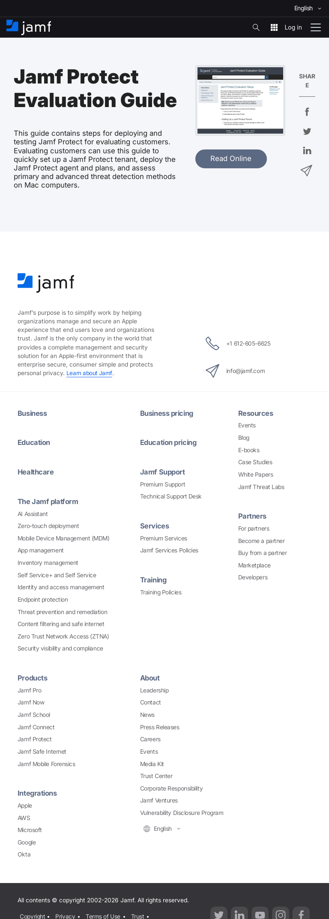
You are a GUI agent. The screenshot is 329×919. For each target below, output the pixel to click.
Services (154, 525)
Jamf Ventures (159, 799)
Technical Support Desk (171, 495)
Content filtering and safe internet (61, 622)
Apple (25, 803)
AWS (24, 815)
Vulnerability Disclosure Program (182, 811)
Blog (243, 437)
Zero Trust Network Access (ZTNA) (63, 635)
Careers (150, 737)
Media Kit (152, 762)
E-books (249, 449)
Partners (252, 515)
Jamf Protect (35, 737)
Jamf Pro (29, 688)
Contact (150, 701)
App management (41, 549)
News (147, 713)
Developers (253, 576)
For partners (253, 527)
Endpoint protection (43, 598)
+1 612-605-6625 (238, 343)
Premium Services (163, 537)
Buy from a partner (262, 552)
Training (153, 578)
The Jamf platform (48, 500)
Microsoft (30, 828)
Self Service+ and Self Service (57, 573)
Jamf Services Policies (169, 549)
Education (34, 442)
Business (32, 413)
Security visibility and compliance (60, 647)
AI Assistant (33, 512)
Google (27, 840)
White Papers (255, 474)
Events (247, 424)
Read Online (230, 158)
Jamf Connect (36, 725)
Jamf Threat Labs (261, 486)
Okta (24, 852)
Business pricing (167, 413)
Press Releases (159, 725)
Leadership (154, 688)
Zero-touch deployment (48, 524)
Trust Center (156, 774)
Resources (255, 413)
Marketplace (254, 564)
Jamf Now (31, 701)
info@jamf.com (234, 370)
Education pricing (169, 442)
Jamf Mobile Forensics (46, 762)
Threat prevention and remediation (62, 610)
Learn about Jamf (89, 373)
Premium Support (162, 483)
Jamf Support (163, 471)
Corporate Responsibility (171, 786)
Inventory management (48, 561)
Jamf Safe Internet (42, 749)
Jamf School (34, 713)
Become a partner (261, 540)
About (150, 676)
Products (33, 676)
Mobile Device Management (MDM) (64, 537)
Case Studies (255, 461)
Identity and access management (61, 585)
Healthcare (36, 471)
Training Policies (160, 590)
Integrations (38, 792)
